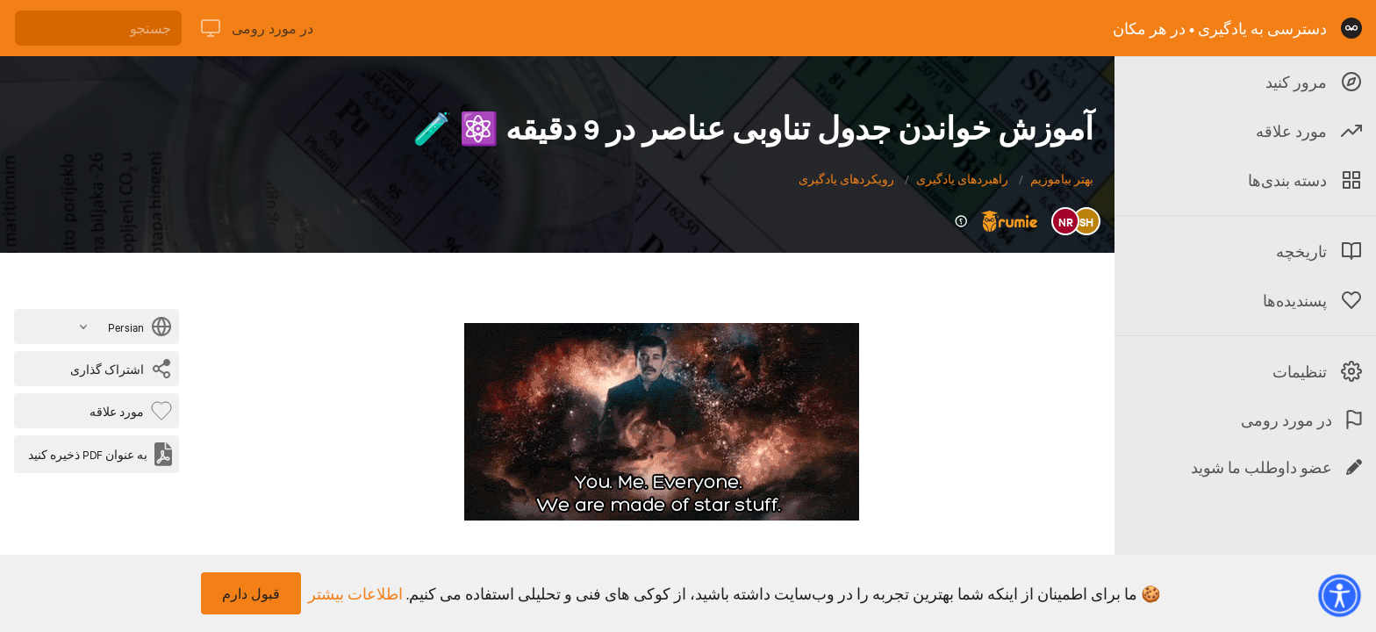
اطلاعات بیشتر (355, 593)
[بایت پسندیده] (127, 410)
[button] (1339, 595)
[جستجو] (98, 28)
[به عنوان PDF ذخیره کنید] (100, 454)
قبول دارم (251, 593)
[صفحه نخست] (1351, 28)
